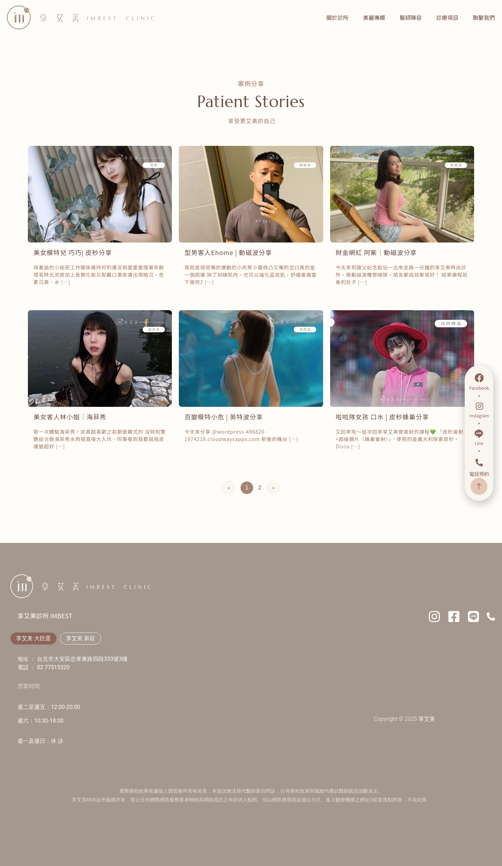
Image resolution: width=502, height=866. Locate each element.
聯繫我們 (484, 17)
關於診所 (337, 17)
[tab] (33, 638)
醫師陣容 (411, 17)
